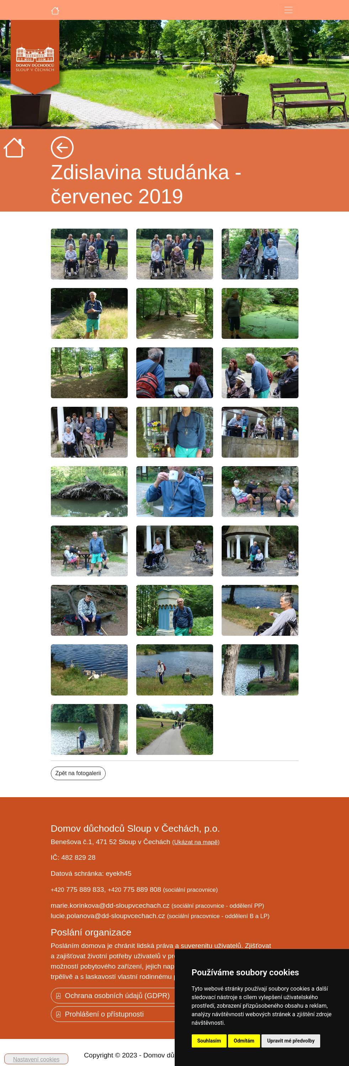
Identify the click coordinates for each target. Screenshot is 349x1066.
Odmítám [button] (244, 1041)
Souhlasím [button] (209, 1041)
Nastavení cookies (36, 1059)
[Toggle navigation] (288, 10)
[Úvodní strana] (55, 10)
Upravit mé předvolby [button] (290, 1041)
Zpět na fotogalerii (78, 773)
